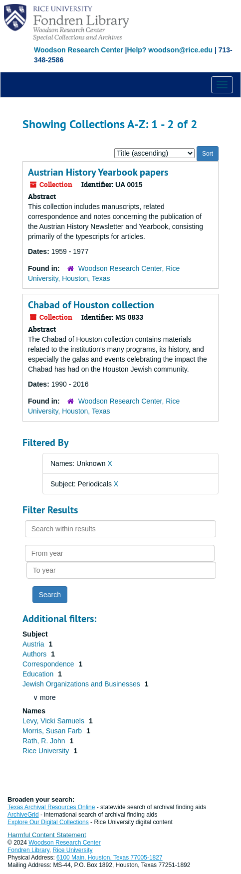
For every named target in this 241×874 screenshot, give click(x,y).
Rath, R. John (44, 741)
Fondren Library (28, 850)
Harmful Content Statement (46, 835)
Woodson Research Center (78, 50)
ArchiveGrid (23, 814)
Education (38, 674)
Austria (34, 644)
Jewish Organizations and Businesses (82, 684)
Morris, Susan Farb (53, 731)
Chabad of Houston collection (91, 304)
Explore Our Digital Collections (48, 822)
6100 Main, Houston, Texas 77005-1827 (109, 857)
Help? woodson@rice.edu (170, 50)
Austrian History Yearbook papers (98, 172)
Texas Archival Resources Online (51, 807)
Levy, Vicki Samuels (54, 721)
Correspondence (49, 664)
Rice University (46, 751)
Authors (35, 654)
